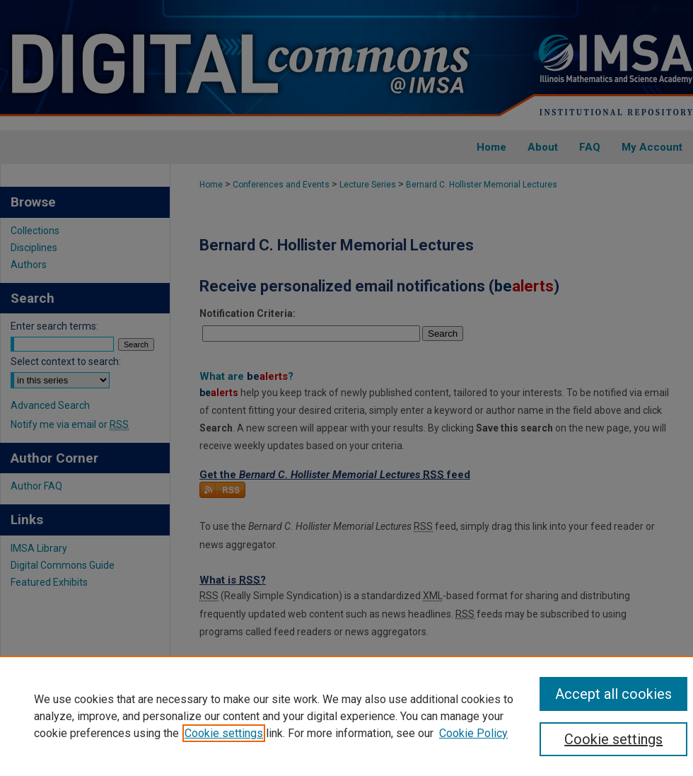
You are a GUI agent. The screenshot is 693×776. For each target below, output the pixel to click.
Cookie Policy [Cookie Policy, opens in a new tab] (473, 733)
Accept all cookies (613, 693)
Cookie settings (224, 733)
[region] (346, 716)
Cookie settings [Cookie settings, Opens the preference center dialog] (613, 739)
